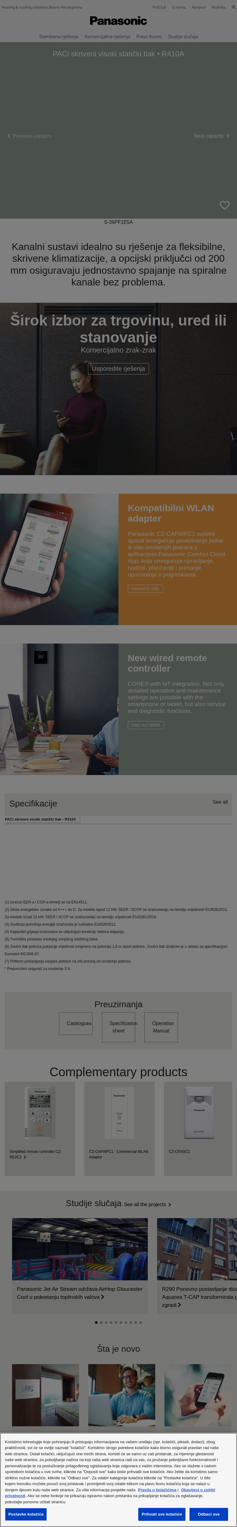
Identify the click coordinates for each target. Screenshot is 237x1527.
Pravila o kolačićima (157, 1490)
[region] (118, 1480)
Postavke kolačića (26, 1514)
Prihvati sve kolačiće (162, 1514)
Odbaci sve (209, 1514)
